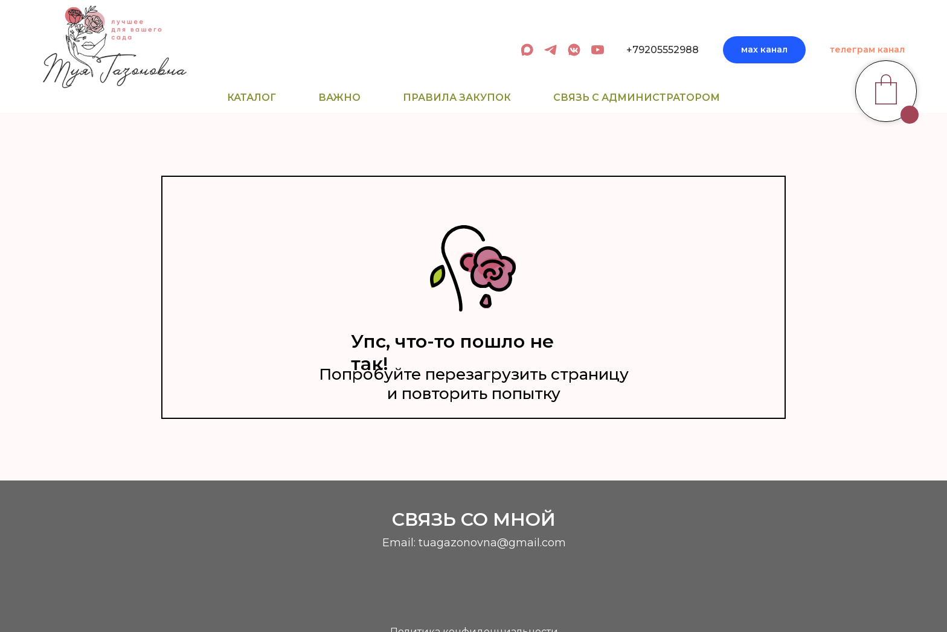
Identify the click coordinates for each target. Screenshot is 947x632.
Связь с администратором (636, 97)
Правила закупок (457, 97)
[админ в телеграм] (550, 49)
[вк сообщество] (574, 49)
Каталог (251, 97)
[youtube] (597, 49)
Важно (339, 97)
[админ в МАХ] (526, 49)
